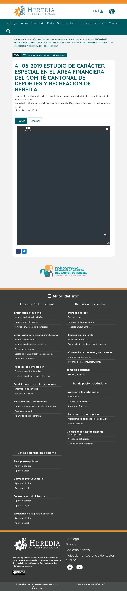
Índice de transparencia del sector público (90, 558)
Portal (50, 23)
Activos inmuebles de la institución (32, 326)
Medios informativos (25, 393)
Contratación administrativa (28, 371)
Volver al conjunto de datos (36, 55)
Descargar (59, 55)
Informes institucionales (79, 357)
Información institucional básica (30, 317)
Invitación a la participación (83, 391)
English (95, 11)
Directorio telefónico (25, 358)
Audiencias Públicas (77, 406)
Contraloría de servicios (79, 401)
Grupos (23, 23)
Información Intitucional (27, 312)
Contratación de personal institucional (33, 376)
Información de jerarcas (26, 339)
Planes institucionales (78, 339)
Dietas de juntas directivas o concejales (34, 353)
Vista (16, 55)
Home (17, 39)
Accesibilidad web (23, 411)
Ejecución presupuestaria (29, 478)
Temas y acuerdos (77, 374)
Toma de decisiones (79, 369)
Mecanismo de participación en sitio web (87, 418)
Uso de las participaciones (81, 443)
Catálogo (11, 23)
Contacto (114, 23)
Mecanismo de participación (83, 414)
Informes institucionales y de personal (89, 352)
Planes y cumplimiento (80, 334)
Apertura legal (22, 470)
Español (101, 11)
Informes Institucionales (44, 39)
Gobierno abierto (67, 23)
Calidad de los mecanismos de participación (85, 433)
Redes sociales (75, 423)
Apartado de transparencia (28, 415)
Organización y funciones (26, 322)
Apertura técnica (23, 466)
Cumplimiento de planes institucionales (87, 344)
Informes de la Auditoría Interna (75, 39)
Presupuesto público (26, 461)
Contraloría (37, 23)
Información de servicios (26, 388)
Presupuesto (74, 317)
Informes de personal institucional (84, 361)
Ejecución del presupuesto (81, 322)
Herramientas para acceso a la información (35, 406)
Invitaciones (73, 396)
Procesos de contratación (29, 366)
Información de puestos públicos (30, 344)
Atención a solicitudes (78, 438)
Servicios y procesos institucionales (35, 384)
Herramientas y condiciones (30, 401)
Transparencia (89, 23)
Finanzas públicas (77, 312)
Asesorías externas (24, 349)
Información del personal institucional (36, 334)
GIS (104, 23)
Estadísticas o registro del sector (33, 513)
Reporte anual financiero (80, 326)
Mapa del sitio (63, 296)
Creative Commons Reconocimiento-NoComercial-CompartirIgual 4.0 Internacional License (36, 563)
